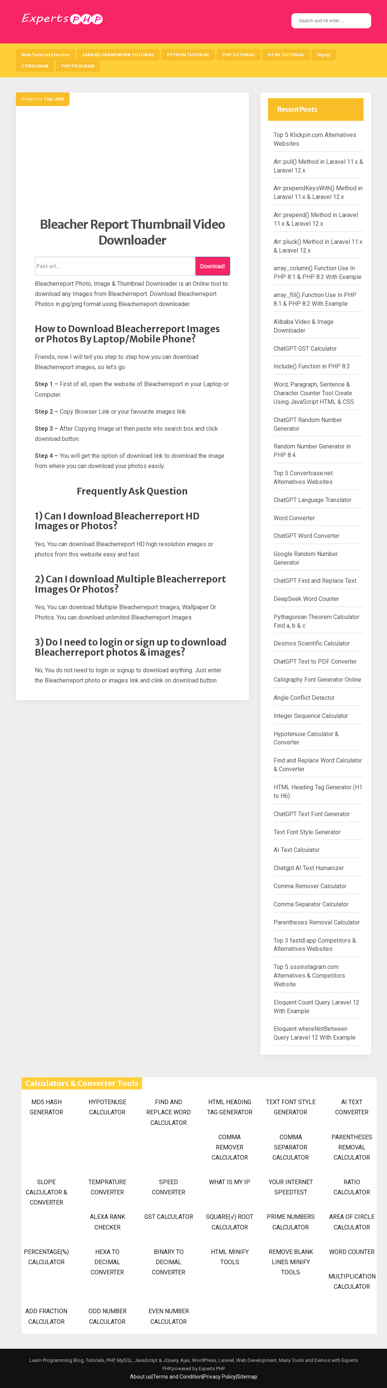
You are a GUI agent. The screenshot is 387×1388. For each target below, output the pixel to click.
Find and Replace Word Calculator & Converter (318, 765)
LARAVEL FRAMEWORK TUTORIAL (118, 54)
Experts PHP (211, 1368)
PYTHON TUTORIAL (188, 54)
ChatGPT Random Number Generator (308, 424)
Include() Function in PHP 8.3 (312, 366)
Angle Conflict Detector (304, 697)
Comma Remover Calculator (310, 886)
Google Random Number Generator (306, 558)
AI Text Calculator (297, 849)
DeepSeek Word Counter (306, 598)
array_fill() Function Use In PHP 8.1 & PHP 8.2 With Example (315, 299)
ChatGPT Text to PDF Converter (315, 661)
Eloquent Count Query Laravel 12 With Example (316, 1007)
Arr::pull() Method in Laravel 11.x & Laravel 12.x (318, 166)
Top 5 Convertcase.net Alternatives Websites (303, 477)
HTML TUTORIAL (286, 54)
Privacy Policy (219, 1377)
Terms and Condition (177, 1377)
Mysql (323, 54)
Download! (212, 266)
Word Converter (294, 518)
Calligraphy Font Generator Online (317, 679)
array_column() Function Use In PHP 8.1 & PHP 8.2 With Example (318, 272)
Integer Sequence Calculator (311, 715)
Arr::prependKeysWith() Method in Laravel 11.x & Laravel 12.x (318, 192)
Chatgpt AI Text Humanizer (309, 868)
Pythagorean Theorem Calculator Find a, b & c (316, 621)
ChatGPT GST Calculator (305, 348)
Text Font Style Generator (307, 832)
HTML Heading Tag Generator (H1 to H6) (318, 792)
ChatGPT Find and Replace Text (315, 580)
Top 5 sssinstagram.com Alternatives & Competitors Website (309, 975)
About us (141, 1377)
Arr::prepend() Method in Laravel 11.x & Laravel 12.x (316, 219)
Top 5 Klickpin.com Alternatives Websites (315, 139)
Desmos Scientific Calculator (312, 643)
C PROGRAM (35, 66)
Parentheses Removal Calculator (317, 922)
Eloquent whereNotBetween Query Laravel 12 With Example (315, 1033)
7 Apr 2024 (53, 99)
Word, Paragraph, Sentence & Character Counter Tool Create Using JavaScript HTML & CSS (314, 393)
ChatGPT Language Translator (312, 500)
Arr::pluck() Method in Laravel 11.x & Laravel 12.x (318, 246)
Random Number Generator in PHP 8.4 (312, 451)
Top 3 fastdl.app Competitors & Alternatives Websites (315, 945)
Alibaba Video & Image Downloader (304, 326)
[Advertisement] (132, 164)
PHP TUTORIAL (238, 54)
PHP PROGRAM (77, 66)
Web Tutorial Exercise (46, 54)
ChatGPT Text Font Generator (312, 814)
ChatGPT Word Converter (306, 535)
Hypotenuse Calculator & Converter (306, 738)
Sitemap (247, 1377)
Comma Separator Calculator (311, 904)
